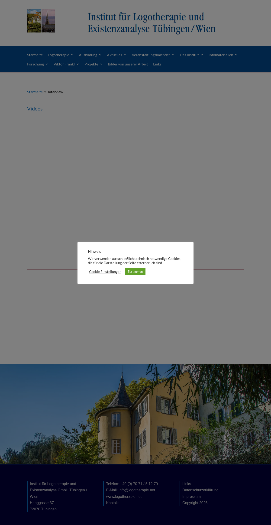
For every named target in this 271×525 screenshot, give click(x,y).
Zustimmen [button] (135, 271)
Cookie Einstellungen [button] (105, 272)
